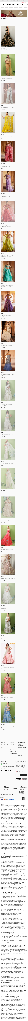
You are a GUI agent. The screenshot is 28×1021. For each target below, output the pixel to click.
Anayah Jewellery (15, 924)
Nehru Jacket (8, 944)
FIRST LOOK (3, 750)
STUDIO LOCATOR (4, 749)
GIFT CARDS (12, 749)
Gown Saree (3, 940)
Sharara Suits (22, 818)
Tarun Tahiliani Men (21, 901)
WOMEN (3, 0)
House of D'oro (22, 923)
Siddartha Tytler (23, 875)
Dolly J (23, 863)
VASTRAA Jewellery (9, 922)
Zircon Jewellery (13, 963)
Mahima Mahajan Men (5, 908)
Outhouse (3, 922)
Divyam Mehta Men (12, 895)
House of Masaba (4, 884)
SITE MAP (20, 755)
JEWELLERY (13, 0)
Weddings (8, 1000)
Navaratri (3, 999)
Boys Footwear (12, 986)
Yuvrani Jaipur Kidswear (18, 991)
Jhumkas (19, 966)
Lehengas (3, 933)
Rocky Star (13, 865)
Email (18, 771)
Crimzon (19, 930)
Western (2, 951)
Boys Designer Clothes (5, 983)
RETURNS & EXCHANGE (22, 747)
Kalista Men (3, 906)
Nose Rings (7, 959)
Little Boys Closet (4, 991)
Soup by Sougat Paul (11, 883)
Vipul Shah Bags (13, 927)
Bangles (21, 958)
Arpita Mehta (11, 884)
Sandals (5, 968)
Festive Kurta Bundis (15, 951)
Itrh (11, 887)
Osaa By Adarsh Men (20, 865)
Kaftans (23, 935)
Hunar (18, 922)
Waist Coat (10, 945)
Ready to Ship (15, 940)
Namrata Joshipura (22, 879)
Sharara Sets (15, 935)
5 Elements (22, 926)
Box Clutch (14, 972)
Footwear (21, 953)
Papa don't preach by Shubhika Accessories (10, 928)
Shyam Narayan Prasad (13, 882)
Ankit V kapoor (4, 895)
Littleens (18, 992)
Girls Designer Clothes (5, 977)
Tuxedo (2, 949)
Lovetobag (21, 924)
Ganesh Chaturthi (13, 999)
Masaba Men (13, 908)
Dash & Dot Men (7, 893)
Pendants (10, 962)
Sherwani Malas (15, 950)
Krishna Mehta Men (10, 900)
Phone (23, 771)
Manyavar (3, 867)
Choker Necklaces (11, 967)
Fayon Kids (3, 990)
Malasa (11, 886)
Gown (11, 935)
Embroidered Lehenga (16, 834)
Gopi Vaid (18, 883)
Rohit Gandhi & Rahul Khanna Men (16, 910)
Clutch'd (21, 920)
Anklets (19, 960)
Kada (24, 967)
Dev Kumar (3, 900)
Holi (5, 997)
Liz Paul (6, 857)
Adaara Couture (20, 887)
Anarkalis (7, 933)
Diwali (2, 997)
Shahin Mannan (20, 888)
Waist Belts (11, 969)
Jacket (17, 985)
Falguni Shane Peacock (5, 865)
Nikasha (20, 878)
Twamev (16, 897)
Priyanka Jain (3, 883)
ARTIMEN (11, 904)
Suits (24, 944)
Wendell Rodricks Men (5, 913)
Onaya (14, 867)
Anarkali (13, 839)
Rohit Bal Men (23, 896)
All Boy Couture (4, 994)
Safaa (2, 887)
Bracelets (15, 958)
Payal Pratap (17, 871)
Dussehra (7, 999)
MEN (8, 0)
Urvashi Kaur (3, 890)
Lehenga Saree (18, 845)
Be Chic (2, 927)
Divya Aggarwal (4, 882)
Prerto (15, 930)
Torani (2, 886)
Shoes (2, 968)
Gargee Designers (18, 905)
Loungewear (8, 950)
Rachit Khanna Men (5, 904)
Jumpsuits (21, 937)
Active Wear (15, 953)
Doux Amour (3, 926)
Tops (20, 935)
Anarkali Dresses (18, 978)
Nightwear (12, 938)
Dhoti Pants (16, 936)
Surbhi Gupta (16, 886)
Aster (15, 922)
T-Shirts (13, 946)
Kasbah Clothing (9, 906)
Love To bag (9, 920)
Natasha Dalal (9, 862)
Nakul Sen (7, 870)
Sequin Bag (9, 972)
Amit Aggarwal (14, 879)
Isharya (9, 919)
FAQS (19, 753)
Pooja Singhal (16, 862)
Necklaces (3, 958)
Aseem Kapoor (10, 890)
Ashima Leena (15, 878)
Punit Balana (23, 871)
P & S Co (8, 990)
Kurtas (20, 944)
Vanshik (3, 896)
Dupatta (8, 832)
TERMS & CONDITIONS (22, 749)
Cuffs (11, 958)
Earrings (7, 958)
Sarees (2, 819)
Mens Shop (22, 951)
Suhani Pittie (3, 930)
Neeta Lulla (8, 879)
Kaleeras (18, 959)
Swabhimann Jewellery (6, 923)
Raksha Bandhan (20, 997)
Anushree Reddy (9, 863)
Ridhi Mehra (20, 866)
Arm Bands (14, 960)
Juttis (12, 968)
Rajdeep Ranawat (4, 873)
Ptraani (2, 856)
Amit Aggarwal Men (13, 901)
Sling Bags (21, 969)
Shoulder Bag (3, 972)
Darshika (20, 898)
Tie (24, 953)
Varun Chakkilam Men (13, 914)
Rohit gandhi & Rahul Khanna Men (12, 896)
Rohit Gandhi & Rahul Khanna (7, 875)
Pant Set (10, 953)
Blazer (20, 985)
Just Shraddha (15, 923)
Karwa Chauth (14, 1000)
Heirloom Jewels (4, 962)
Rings (18, 958)
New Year (19, 1000)
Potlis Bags (16, 968)
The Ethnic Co (3, 898)
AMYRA (18, 927)
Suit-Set (20, 946)
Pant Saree (9, 940)
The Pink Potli (16, 920)
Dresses (19, 839)
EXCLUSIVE (12, 746)
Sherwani (17, 944)
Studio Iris (3, 888)
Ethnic (25, 950)
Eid (15, 997)
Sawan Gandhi (18, 884)
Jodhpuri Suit (21, 947)
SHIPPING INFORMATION (21, 745)
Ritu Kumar (10, 874)
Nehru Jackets (21, 983)
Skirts (16, 839)
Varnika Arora (3, 920)
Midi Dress (21, 848)
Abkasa (15, 904)
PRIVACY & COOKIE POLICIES (21, 751)
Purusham (9, 898)
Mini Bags (16, 971)
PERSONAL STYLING (13, 753)
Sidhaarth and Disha (16, 856)
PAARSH (18, 908)
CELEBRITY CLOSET (13, 751)
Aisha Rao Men (20, 904)
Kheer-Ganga (21, 897)
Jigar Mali (15, 887)
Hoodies (2, 946)
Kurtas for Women (22, 933)
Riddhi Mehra (20, 873)
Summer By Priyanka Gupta (6, 866)
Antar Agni (3, 863)
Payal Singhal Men (4, 909)
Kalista (9, 869)
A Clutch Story (9, 926)
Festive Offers (21, 940)
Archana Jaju (22, 886)
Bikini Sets (9, 937)
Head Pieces (3, 960)
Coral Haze (7, 927)
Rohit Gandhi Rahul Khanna (6, 878)
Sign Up (23, 799)
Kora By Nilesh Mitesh (5, 915)
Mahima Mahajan (23, 869)
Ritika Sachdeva (10, 930)
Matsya (23, 884)
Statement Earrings (5, 966)
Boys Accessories (19, 986)
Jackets (16, 937)
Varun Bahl (3, 879)
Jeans (10, 947)
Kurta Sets (12, 933)
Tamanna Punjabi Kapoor (11, 888)
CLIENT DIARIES (12, 756)
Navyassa (11, 991)
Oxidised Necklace (19, 967)
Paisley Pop (21, 928)
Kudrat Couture (17, 906)
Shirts (13, 944)
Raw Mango (3, 862)
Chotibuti (17, 990)
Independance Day (10, 997)
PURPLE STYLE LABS (4, 744)
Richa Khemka (7, 887)
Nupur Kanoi (12, 870)
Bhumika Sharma (4, 880)
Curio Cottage (4, 919)
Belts (9, 968)
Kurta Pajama (15, 947)
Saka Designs (23, 992)
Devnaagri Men (17, 900)
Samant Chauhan (12, 880)
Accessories (3, 950)
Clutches (20, 968)
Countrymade (19, 893)
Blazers (16, 946)
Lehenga (2, 825)
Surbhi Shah (18, 880)
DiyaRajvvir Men (10, 905)
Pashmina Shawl (21, 972)
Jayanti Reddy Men (5, 914)
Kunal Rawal (11, 897)
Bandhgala (11, 949)
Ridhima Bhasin (4, 874)
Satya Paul (21, 862)
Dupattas (7, 938)
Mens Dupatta (17, 949)
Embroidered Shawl (5, 973)
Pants (2, 945)
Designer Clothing (6, 802)
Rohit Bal (15, 874)
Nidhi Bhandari (16, 926)
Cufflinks (21, 950)
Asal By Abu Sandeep (17, 863)
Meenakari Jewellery (17, 962)
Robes (6, 946)
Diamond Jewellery (12, 964)
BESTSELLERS (12, 744)
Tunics (2, 936)
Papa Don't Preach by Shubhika (7, 871)
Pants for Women (22, 936)
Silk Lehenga (18, 828)
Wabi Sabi (3, 897)
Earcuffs (22, 959)
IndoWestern (7, 951)
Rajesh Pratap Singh (13, 873)
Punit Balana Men (4, 901)
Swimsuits (3, 938)
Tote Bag (21, 971)
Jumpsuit (17, 818)
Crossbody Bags (4, 971)
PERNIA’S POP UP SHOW (4, 747)
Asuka (7, 897)
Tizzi (10, 857)
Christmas (3, 1000)
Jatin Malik (8, 902)
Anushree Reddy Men (15, 902)
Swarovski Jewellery (5, 963)
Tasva (2, 893)
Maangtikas (13, 959)
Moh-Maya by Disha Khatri (16, 919)
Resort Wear (3, 937)
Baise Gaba (15, 866)
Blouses (16, 938)
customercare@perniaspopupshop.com (8, 766)
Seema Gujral (16, 875)
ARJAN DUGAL (3, 905)
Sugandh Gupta (8, 856)
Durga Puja (20, 999)
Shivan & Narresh (9, 867)
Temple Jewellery (4, 964)
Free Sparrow (3, 992)
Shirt (23, 985)
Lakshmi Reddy (23, 990)
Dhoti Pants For (4, 980)
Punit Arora (11, 909)
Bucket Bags (10, 971)
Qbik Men (3, 902)
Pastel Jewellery (20, 963)
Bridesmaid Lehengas (8, 936)
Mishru (3, 870)
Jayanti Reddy (4, 869)
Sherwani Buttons (4, 947)
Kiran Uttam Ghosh (15, 869)
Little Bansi (12, 990)
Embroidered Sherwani (10, 985)
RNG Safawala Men (5, 910)
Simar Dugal (6, 886)
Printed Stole (12, 973)
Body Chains (9, 960)
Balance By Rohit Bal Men (15, 913)
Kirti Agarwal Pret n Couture (13, 994)
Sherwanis (3, 935)
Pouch (7, 969)
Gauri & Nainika (20, 867)
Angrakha (7, 949)
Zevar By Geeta (23, 922)
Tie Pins (14, 945)
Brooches (3, 954)
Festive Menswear (4, 953)
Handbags (3, 969)
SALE (10, 747)
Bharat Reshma (15, 898)
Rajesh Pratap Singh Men (21, 895)
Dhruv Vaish (13, 893)
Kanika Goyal (21, 882)
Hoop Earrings (4, 967)
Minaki (2, 924)
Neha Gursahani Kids (11, 992)
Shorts (9, 946)
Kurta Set (9, 978)
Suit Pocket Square (21, 945)
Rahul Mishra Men (17, 909)
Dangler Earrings (12, 966)
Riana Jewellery (7, 924)
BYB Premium (23, 994)
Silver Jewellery (20, 964)
